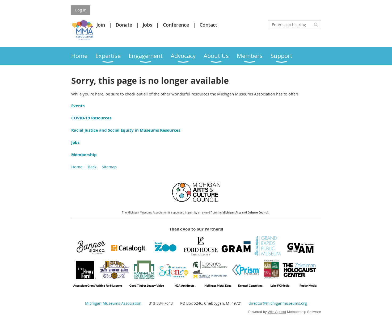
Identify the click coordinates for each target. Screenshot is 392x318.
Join (100, 25)
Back (92, 166)
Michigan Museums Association (113, 303)
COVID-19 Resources (91, 118)
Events (78, 105)
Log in (80, 9)
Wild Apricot (277, 312)
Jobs (147, 25)
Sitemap (109, 166)
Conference (176, 25)
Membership (84, 154)
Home (76, 166)
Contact (208, 25)
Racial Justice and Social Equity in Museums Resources (125, 130)
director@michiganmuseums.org (277, 303)
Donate (124, 25)
